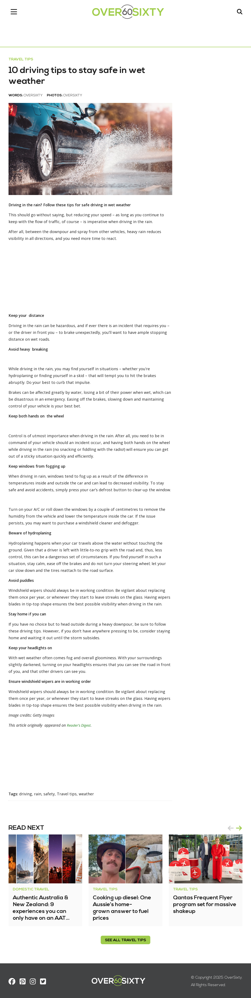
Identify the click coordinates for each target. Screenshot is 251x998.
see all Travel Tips (125, 939)
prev (230, 826)
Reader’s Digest (81, 724)
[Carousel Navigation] (234, 826)
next (239, 826)
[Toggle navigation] (14, 11)
